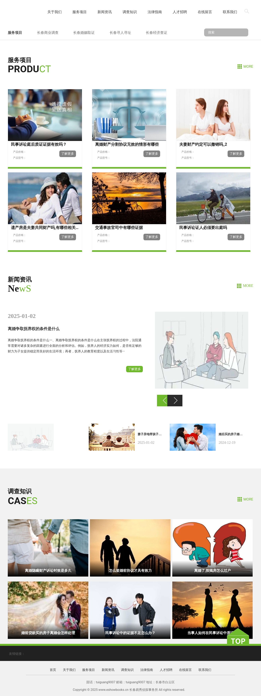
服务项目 (79, 12)
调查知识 (130, 12)
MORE (248, 66)
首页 (29, 12)
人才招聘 (180, 12)
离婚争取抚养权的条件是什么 (33, 329)
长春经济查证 (156, 32)
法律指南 (155, 12)
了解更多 (134, 369)
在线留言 (205, 12)
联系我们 (230, 12)
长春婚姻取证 (84, 32)
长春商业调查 (47, 32)
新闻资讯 (104, 12)
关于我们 (54, 12)
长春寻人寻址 (120, 32)
